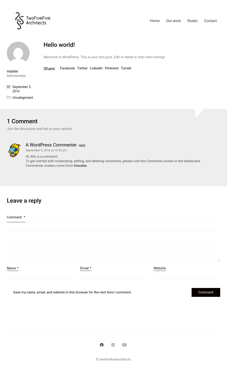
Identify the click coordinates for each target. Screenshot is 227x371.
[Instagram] (113, 344)
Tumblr (126, 68)
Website (160, 268)
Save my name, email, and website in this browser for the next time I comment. (72, 292)
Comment (16, 217)
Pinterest (111, 68)
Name (12, 268)
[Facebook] (101, 344)
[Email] (124, 344)
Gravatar (80, 166)
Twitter (82, 68)
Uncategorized (22, 97)
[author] (18, 53)
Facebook (67, 68)
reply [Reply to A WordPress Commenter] (82, 145)
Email (85, 268)
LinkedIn (96, 68)
